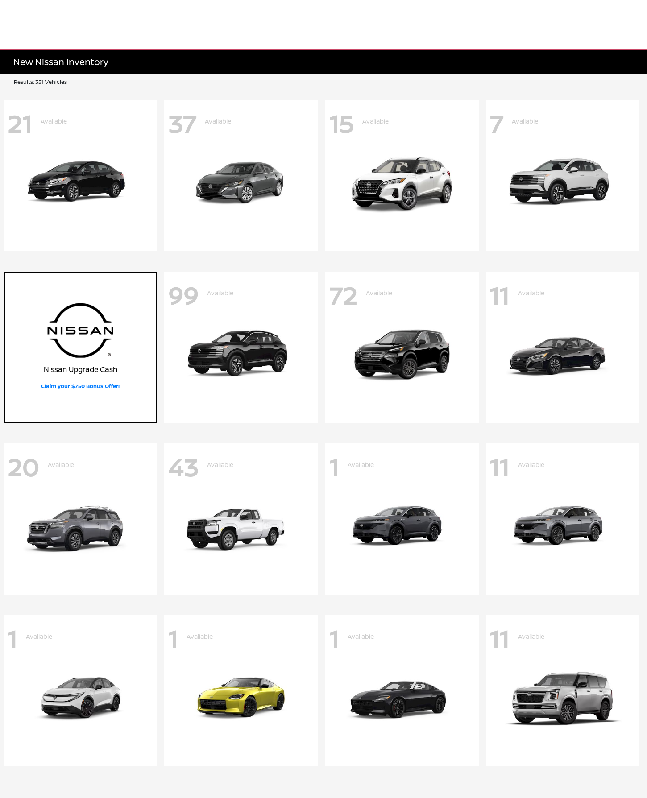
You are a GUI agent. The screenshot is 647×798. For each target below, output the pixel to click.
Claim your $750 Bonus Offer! (80, 386)
